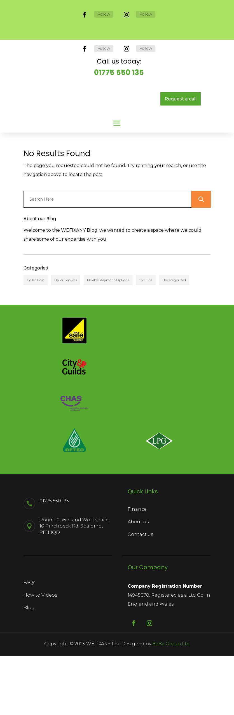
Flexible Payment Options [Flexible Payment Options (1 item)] (108, 326)
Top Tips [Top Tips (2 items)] (145, 326)
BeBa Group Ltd (171, 703)
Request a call (180, 145)
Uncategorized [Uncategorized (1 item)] (174, 326)
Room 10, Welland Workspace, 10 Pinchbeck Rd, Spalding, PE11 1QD (74, 585)
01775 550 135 (119, 119)
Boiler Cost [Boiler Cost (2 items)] (35, 326)
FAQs (29, 642)
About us (138, 568)
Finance (137, 555)
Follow (103, 14)
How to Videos (40, 654)
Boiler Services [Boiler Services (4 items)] (65, 326)
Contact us (140, 580)
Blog (29, 667)
